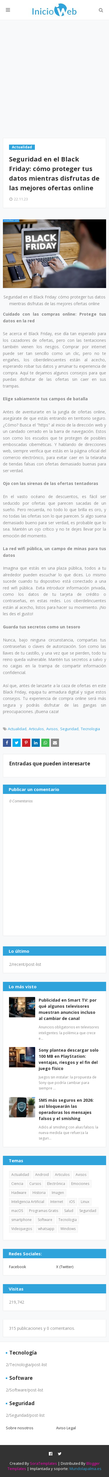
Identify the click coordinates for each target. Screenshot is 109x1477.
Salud (68, 1210)
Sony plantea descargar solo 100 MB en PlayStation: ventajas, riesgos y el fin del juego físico (69, 1059)
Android (42, 1174)
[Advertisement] (54, 79)
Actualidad (17, 728)
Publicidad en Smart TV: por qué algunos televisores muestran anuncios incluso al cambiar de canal (68, 1009)
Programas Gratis (43, 1210)
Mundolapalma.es (85, 1468)
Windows (68, 1228)
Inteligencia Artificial (27, 1201)
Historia (39, 1192)
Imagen (58, 1192)
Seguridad (69, 728)
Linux (85, 1201)
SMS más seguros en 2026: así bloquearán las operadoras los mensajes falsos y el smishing (66, 1109)
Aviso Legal (66, 1427)
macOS (17, 1210)
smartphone (21, 1219)
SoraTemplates (43, 1463)
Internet (56, 1201)
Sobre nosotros (19, 1427)
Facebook (17, 1266)
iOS (72, 1201)
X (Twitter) (64, 1266)
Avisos (52, 728)
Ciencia (17, 1183)
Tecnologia (90, 728)
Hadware (18, 1192)
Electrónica (56, 1183)
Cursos (35, 1183)
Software (45, 1219)
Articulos (36, 728)
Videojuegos (21, 1228)
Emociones (80, 1183)
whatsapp (46, 1228)
